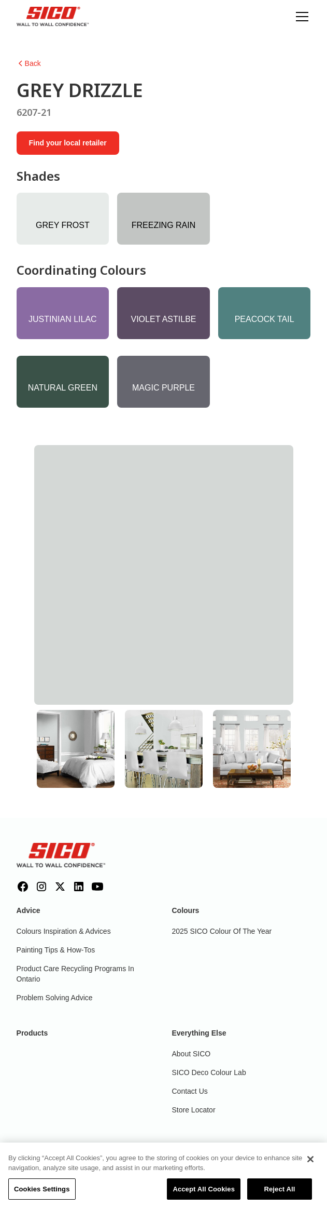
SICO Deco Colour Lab (209, 1072)
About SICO (191, 1054)
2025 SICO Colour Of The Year (222, 931)
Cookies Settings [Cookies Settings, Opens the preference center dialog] (42, 1193)
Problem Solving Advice (55, 998)
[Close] (310, 1162)
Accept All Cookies (204, 1193)
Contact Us (190, 1091)
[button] (300, 16)
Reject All (279, 1193)
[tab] (76, 749)
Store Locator (194, 1110)
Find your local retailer (68, 143)
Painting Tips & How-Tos (56, 950)
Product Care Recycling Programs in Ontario (75, 973)
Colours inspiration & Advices (64, 931)
